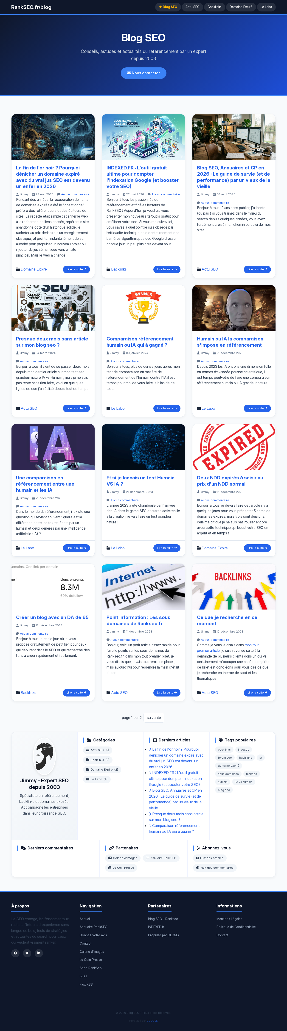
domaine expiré (228, 765)
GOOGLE (152, 1020)
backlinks (224, 749)
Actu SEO (193, 7)
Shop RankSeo (91, 968)
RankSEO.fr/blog (31, 7)
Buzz (83, 976)
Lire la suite (76, 269)
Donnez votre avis (93, 935)
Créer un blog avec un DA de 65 (52, 617)
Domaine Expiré (241, 7)
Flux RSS (86, 984)
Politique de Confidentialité (236, 927)
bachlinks (245, 757)
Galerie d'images (92, 952)
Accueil (85, 919)
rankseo (251, 774)
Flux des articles (209, 858)
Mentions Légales (229, 919)
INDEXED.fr (156, 927)
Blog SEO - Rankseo (163, 919)
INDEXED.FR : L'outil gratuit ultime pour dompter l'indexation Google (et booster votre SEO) (175, 778)
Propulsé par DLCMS (163, 935)
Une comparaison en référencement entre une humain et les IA (45, 484)
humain (223, 782)
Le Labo (266, 7)
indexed (243, 749)
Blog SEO (168, 7)
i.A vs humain (243, 782)
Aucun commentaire (75, 194)
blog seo (224, 790)
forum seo (225, 757)
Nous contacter (143, 73)
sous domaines (228, 774)
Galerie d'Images (122, 858)
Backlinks (215, 7)
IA (260, 757)
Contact (85, 943)
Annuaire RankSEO (161, 858)
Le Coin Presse (121, 867)
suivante (154, 717)
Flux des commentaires (215, 867)
